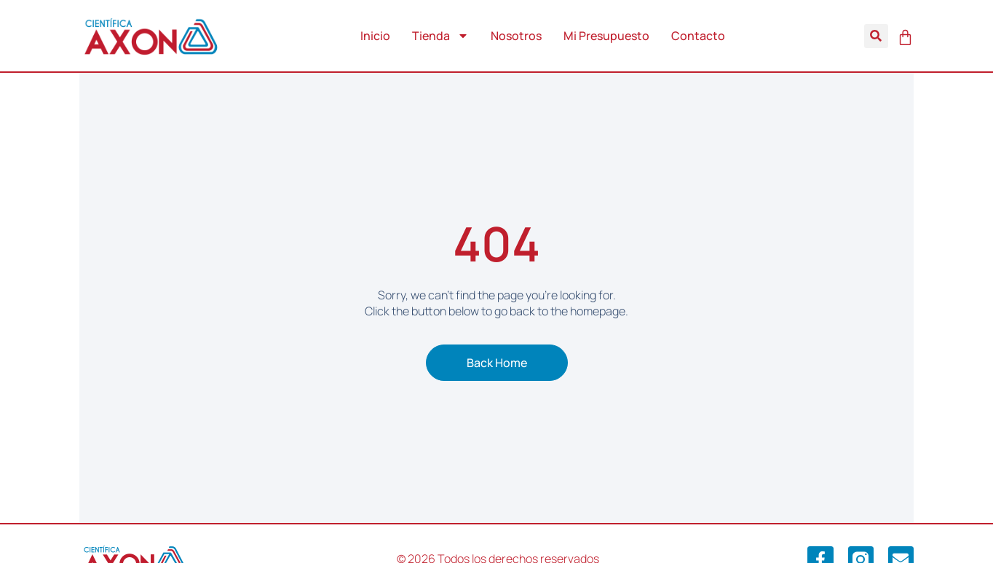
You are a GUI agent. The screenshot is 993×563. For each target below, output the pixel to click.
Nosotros (516, 36)
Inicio (375, 36)
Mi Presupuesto (606, 36)
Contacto (698, 36)
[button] (876, 36)
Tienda (440, 35)
